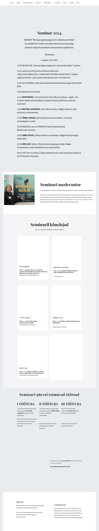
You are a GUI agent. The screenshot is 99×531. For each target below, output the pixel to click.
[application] (53, 2)
